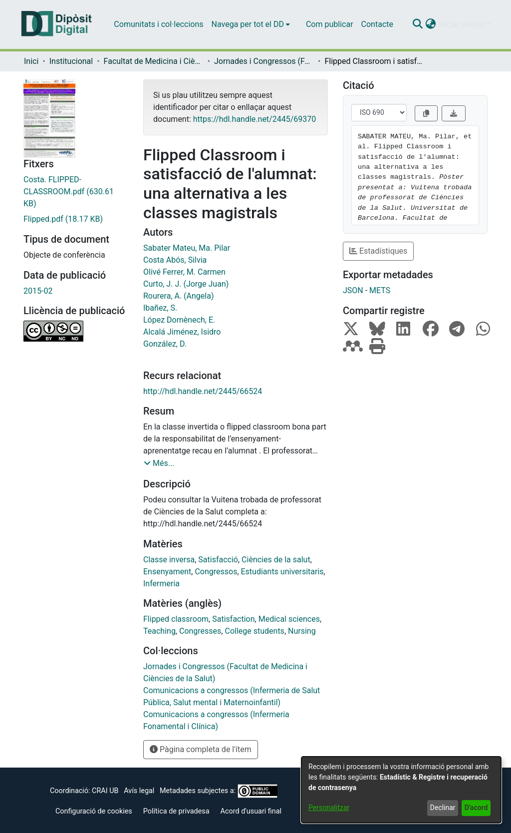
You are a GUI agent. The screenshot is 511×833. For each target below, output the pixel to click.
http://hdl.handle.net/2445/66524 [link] (202, 391)
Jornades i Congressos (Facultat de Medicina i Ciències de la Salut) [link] (264, 61)
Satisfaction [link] (233, 619)
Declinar (443, 808)
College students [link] (254, 631)
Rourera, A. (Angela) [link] (178, 296)
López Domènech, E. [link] (179, 320)
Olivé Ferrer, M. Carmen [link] (184, 272)
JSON (353, 290)
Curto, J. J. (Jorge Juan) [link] (186, 284)
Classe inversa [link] (169, 559)
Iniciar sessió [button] (462, 24)
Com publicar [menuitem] (329, 24)
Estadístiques (378, 251)
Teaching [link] (159, 631)
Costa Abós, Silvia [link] (175, 260)
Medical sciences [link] (289, 619)
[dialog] (401, 790)
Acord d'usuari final (251, 811)
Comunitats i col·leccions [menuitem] (158, 24)
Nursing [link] (302, 631)
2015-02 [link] (37, 291)
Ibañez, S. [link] (160, 308)
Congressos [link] (216, 571)
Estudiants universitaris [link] (282, 571)
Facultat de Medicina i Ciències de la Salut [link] (154, 61)
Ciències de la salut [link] (276, 559)
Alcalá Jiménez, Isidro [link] (182, 332)
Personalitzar (328, 808)
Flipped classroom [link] (176, 619)
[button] (417, 24)
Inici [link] (31, 61)
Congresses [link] (200, 631)
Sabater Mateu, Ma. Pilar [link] (186, 248)
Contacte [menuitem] (377, 24)
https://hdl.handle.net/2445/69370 (254, 119)
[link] (75, 192)
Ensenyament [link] (167, 571)
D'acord (476, 808)
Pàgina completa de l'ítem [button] (201, 749)
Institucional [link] (71, 61)
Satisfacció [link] (218, 559)
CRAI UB (105, 791)
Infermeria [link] (161, 583)
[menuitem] (251, 24)
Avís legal (139, 791)
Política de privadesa (176, 811)
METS (379, 290)
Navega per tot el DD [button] (248, 24)
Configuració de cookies (93, 811)
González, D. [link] (165, 344)
